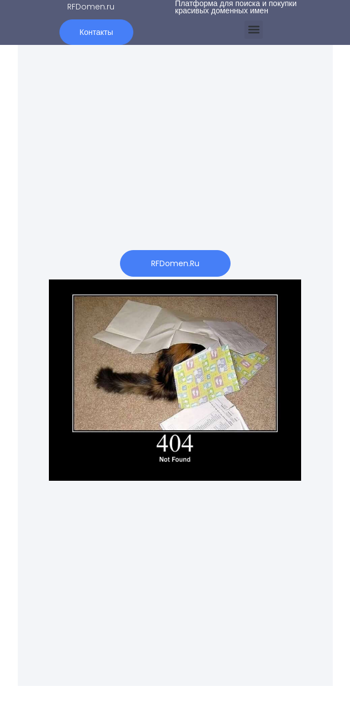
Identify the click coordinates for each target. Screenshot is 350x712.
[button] (253, 30)
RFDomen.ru (90, 6)
